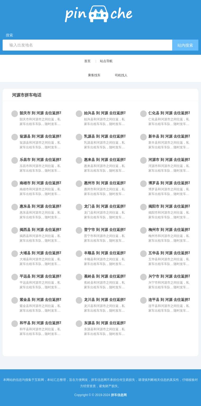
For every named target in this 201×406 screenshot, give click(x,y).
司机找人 (116, 76)
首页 (87, 61)
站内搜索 (185, 45)
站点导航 (106, 61)
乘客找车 (89, 76)
